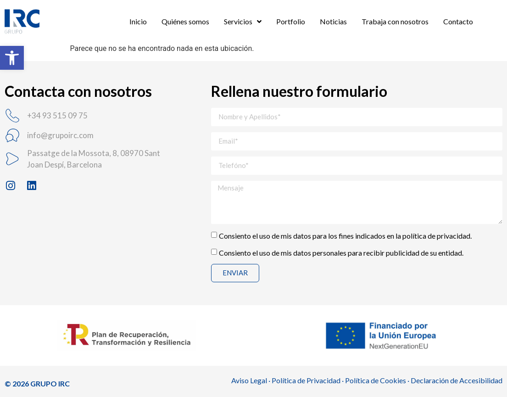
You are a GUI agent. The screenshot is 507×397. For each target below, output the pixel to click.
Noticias (333, 21)
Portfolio (290, 21)
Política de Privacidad (306, 380)
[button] (12, 58)
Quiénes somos (185, 21)
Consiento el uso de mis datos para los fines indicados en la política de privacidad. (345, 235)
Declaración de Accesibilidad (456, 380)
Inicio (138, 21)
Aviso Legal (249, 380)
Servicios (243, 21)
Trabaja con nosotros (395, 21)
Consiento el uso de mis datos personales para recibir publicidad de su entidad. (341, 252)
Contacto (458, 21)
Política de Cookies (375, 380)
